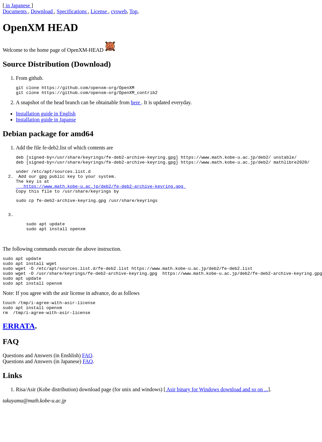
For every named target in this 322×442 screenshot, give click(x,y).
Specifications (72, 11)
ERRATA (19, 349)
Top (133, 11)
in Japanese (17, 5)
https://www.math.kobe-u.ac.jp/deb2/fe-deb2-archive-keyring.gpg (101, 194)
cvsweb (119, 11)
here (136, 104)
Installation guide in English (46, 115)
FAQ (87, 379)
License (99, 11)
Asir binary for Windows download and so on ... (216, 413)
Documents (15, 11)
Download (42, 11)
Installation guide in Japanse (46, 121)
